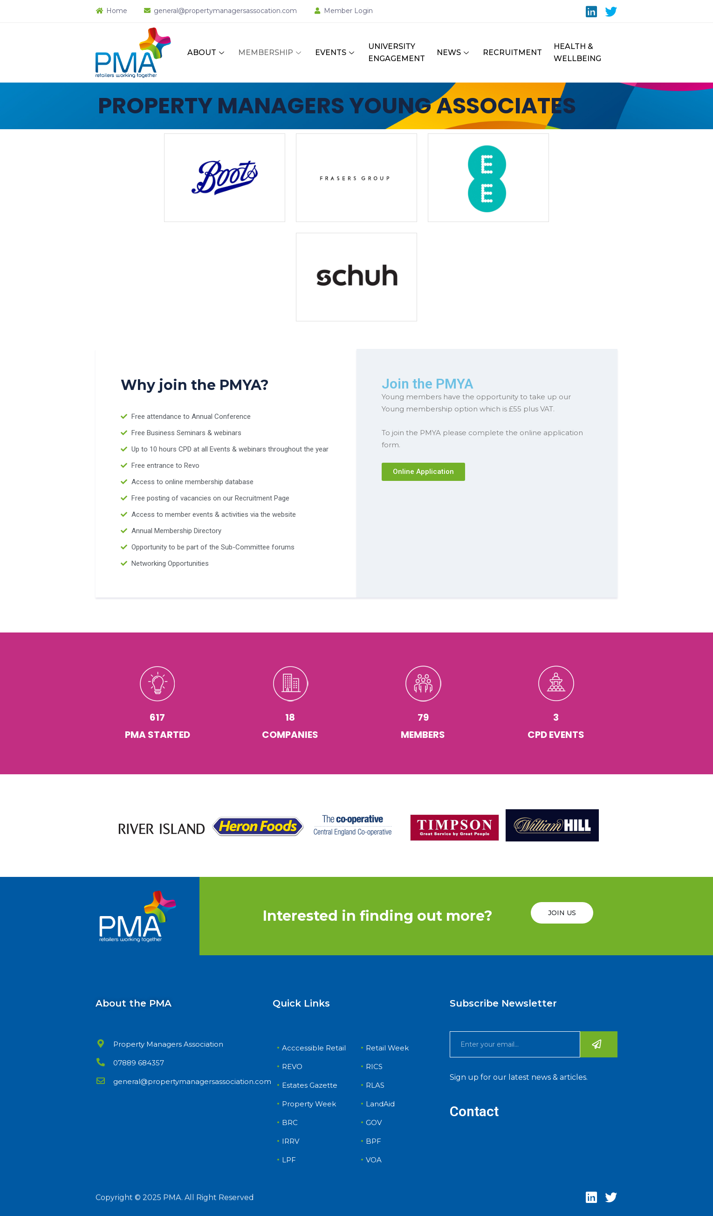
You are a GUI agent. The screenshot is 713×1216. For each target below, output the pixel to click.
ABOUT (206, 52)
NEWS (454, 52)
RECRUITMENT (512, 52)
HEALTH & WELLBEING (577, 52)
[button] (423, 472)
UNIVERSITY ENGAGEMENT (396, 52)
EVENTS (335, 52)
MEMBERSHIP (270, 52)
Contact (474, 1111)
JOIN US (562, 913)
